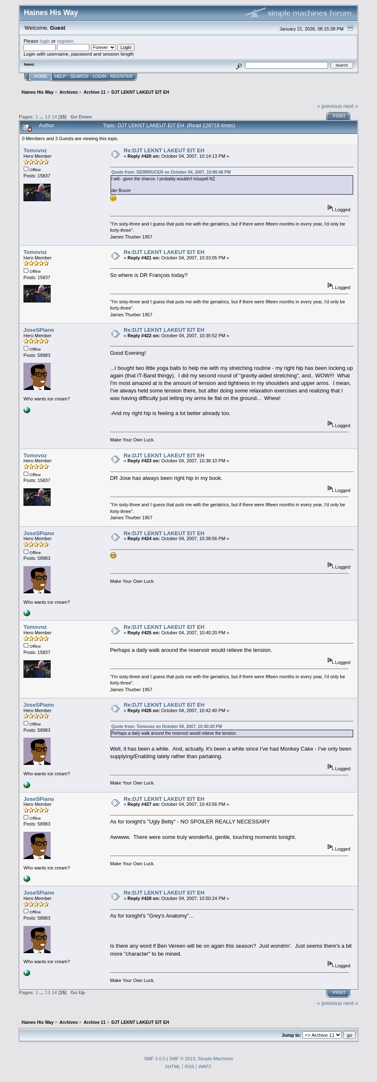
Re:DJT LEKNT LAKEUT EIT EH (164, 150)
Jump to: (291, 1035)
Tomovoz (35, 150)
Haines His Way (51, 12)
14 (54, 116)
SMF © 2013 (182, 1058)
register (65, 41)
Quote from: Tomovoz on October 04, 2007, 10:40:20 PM (166, 726)
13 (47, 116)
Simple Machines (215, 1058)
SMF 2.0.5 (154, 1058)
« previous (329, 106)
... (42, 116)
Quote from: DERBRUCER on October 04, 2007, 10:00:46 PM (171, 172)
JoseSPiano (38, 330)
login (45, 41)
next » (350, 106)
